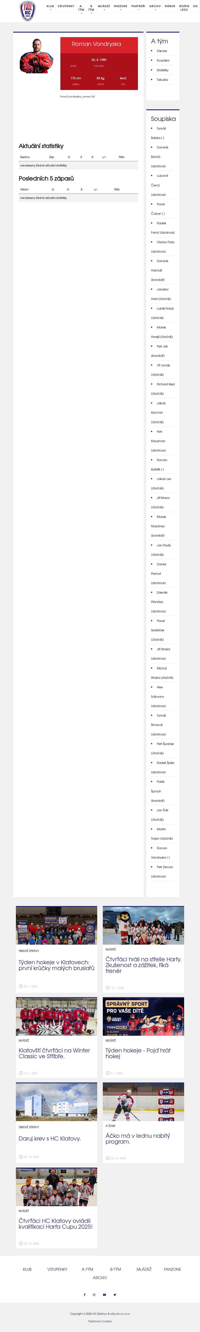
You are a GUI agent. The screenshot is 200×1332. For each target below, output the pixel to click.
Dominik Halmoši (159, 270)
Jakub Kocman (158, 412)
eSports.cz (116, 1314)
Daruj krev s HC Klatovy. (50, 1138)
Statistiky (163, 70)
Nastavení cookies (100, 1321)
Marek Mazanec (158, 526)
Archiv (155, 6)
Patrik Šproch (158, 790)
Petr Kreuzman (158, 440)
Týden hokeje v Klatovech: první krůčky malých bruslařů (56, 965)
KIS (195, 6)
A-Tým (81, 7)
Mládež (104, 6)
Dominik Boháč (159, 156)
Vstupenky (66, 6)
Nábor (170, 6)
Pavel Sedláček (158, 630)
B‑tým (115, 1269)
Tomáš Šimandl (158, 724)
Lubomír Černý (159, 184)
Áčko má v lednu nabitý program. (138, 1138)
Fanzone (120, 6)
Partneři (138, 6)
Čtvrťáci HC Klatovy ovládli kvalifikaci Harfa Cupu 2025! (56, 1223)
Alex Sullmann (158, 696)
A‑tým (87, 1269)
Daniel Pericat (158, 573)
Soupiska (163, 60)
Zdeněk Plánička (159, 601)
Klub (50, 6)
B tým (91, 7)
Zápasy (162, 50)
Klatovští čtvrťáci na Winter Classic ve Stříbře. (54, 1053)
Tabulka (162, 79)
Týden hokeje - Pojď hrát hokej (138, 1053)
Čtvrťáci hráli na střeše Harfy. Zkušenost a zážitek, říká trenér (144, 965)
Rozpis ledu (184, 7)
